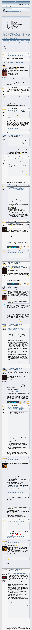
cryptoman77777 (5, 569)
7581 (14, 34)
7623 (3, 37)
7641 (14, 38)
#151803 (28, 62)
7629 (14, 37)
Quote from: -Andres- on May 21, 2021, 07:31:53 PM (15, 55)
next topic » (28, 35)
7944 (16, 38)
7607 (17, 36)
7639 (10, 38)
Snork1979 (4, 456)
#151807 (28, 135)
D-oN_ (3, 96)
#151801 (28, 42)
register (15, 6)
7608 (19, 36)
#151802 (28, 53)
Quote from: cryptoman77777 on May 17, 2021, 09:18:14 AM (17, 573)
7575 (3, 34)
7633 (21, 37)
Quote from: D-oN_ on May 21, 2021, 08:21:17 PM (16, 189)
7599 (3, 36)
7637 (6, 38)
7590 (8, 35)
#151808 (28, 156)
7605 (14, 36)
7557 (14, 32)
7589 (6, 35)
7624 (4, 37)
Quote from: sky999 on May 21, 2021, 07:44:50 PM (15, 128)
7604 (12, 36)
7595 (18, 35)
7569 (14, 33)
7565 (6, 33)
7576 (4, 34)
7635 (3, 38)
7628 (12, 37)
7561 (21, 32)
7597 (22, 35)
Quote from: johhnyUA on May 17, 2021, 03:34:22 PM (16, 266)
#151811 (28, 250)
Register (16, 11)
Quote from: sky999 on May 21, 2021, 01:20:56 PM (15, 223)
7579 (10, 34)
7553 (6, 32)
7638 (8, 38)
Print (28, 36)
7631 (17, 37)
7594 (16, 35)
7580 (12, 34)
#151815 (28, 369)
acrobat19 (4, 107)
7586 (23, 34)
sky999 (3, 62)
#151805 (28, 96)
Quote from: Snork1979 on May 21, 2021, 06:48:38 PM (16, 64)
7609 (21, 36)
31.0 (6, 9)
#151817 (28, 457)
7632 (19, 37)
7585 (21, 34)
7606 (16, 36)
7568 (12, 33)
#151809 (28, 185)
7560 (19, 32)
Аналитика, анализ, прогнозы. (14, 14)
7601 (6, 36)
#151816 (28, 405)
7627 (10, 37)
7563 (3, 33)
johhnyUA (4, 220)
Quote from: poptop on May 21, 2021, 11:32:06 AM (15, 328)
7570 (16, 33)
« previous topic (28, 34)
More (19, 11)
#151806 (28, 108)
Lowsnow (4, 86)
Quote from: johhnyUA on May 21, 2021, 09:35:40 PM (15, 492)
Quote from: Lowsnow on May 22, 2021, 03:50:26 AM (15, 542)
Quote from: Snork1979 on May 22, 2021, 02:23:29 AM (16, 521)
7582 (16, 34)
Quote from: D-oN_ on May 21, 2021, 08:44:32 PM (15, 187)
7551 (3, 32)
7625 (6, 37)
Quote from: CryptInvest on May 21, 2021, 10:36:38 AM (17, 329)
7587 (3, 35)
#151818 (28, 519)
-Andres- (4, 42)
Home (5, 11)
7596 (20, 35)
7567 (10, 33)
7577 (6, 34)
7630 (16, 37)
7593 (14, 35)
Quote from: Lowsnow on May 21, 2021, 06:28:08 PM (15, 327)
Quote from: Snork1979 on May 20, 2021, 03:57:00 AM (16, 486)
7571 (17, 33)
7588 (4, 35)
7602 (8, 36)
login (12, 6)
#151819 (28, 540)
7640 (12, 38)
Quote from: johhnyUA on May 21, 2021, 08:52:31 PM (15, 252)
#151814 (28, 325)
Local (9, 13)
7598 (23, 35)
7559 (17, 32)
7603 (10, 36)
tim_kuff (4, 324)
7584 (19, 34)
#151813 (28, 287)
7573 (21, 33)
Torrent (4, 10)
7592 (12, 35)
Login (13, 11)
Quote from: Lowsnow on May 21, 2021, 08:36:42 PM (15, 158)
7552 (4, 32)
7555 (10, 32)
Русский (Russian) (14, 13)
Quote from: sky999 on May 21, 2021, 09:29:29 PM (15, 371)
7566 (8, 33)
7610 (23, 36)
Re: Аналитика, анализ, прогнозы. (16, 42)
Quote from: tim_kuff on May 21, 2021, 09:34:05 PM (15, 407)
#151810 (28, 221)
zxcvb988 (4, 250)
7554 (8, 32)
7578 (8, 34)
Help (7, 11)
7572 (19, 33)
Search (10, 11)
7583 (17, 34)
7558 (16, 32)
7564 (4, 33)
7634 (23, 37)
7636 (4, 38)
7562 (23, 32)
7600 (4, 36)
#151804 (28, 87)
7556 (12, 32)
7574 (23, 33)
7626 (8, 37)
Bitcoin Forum (4, 13)
